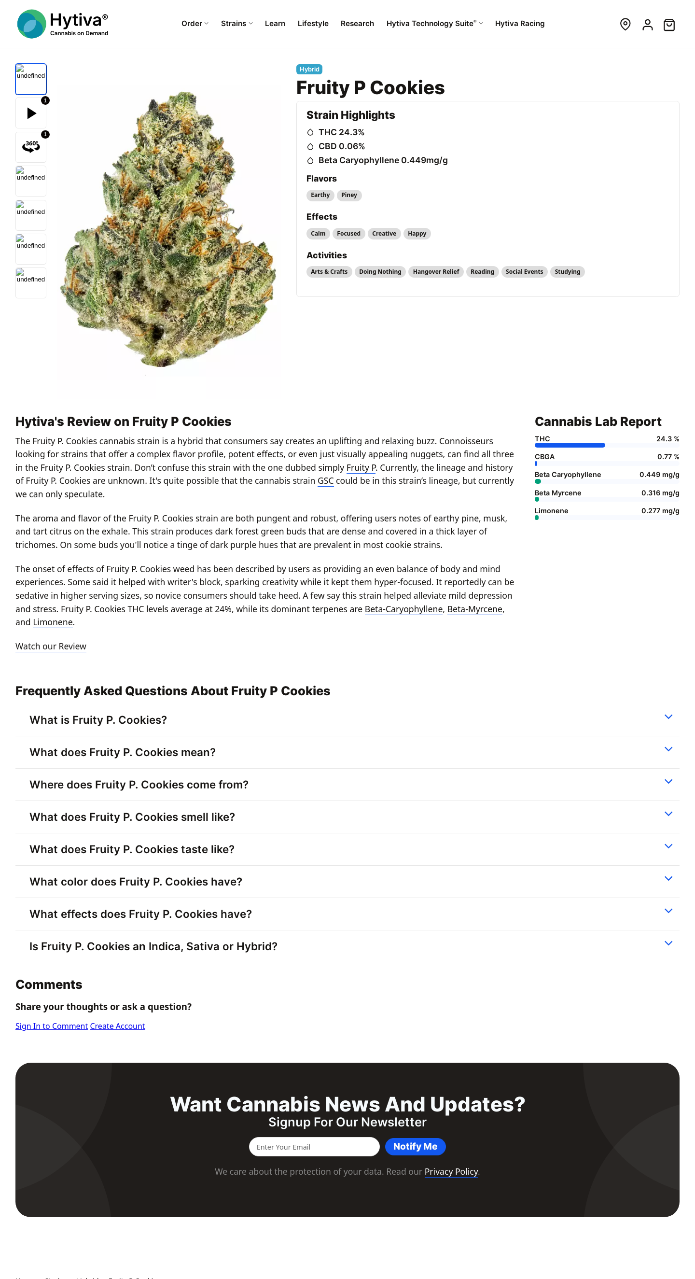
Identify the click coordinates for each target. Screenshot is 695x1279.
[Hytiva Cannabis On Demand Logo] (63, 24)
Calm (318, 233)
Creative (384, 233)
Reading (482, 271)
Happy (417, 233)
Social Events (524, 271)
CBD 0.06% (342, 146)
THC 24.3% (342, 132)
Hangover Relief (436, 271)
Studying (568, 271)
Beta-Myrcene (474, 609)
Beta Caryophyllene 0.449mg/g (383, 160)
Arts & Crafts (329, 271)
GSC (326, 480)
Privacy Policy (451, 1171)
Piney (349, 195)
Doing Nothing (380, 271)
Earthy (320, 195)
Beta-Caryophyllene (404, 609)
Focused (349, 233)
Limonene (52, 622)
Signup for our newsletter (347, 1122)
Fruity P (361, 467)
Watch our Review (50, 646)
